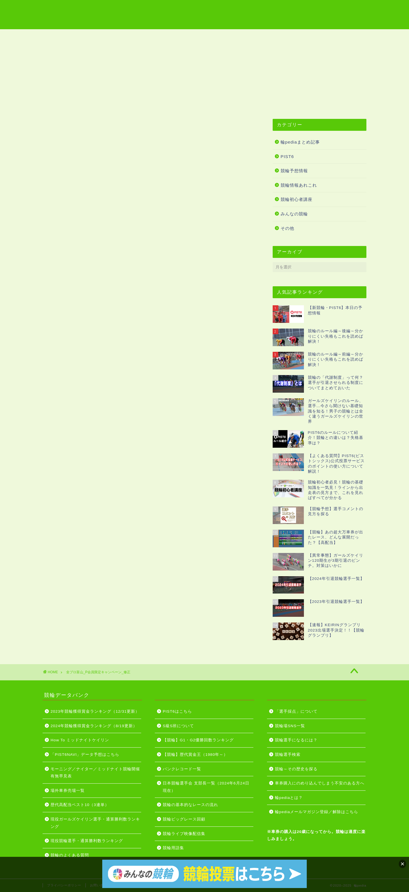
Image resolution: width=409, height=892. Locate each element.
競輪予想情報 (294, 170)
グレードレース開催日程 (237, 36)
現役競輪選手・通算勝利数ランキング (87, 841)
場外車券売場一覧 (68, 790)
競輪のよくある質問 (70, 855)
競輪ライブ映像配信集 (175, 36)
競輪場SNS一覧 (290, 726)
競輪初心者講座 (296, 199)
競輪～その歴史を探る (296, 769)
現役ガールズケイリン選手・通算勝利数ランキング (95, 823)
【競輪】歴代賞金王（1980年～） (195, 754)
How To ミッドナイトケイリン (80, 740)
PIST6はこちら (342, 36)
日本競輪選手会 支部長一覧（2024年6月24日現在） (206, 787)
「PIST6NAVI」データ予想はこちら (85, 754)
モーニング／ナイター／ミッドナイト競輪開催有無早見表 (95, 773)
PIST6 (287, 156)
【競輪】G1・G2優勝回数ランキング (198, 740)
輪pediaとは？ (289, 798)
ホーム (57, 36)
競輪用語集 (127, 36)
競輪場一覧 (90, 36)
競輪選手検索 (288, 754)
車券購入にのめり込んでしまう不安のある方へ (319, 783)
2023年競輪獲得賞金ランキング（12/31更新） (95, 711)
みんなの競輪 (294, 213)
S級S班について (178, 726)
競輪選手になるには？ (296, 740)
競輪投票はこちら (294, 36)
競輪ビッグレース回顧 (184, 819)
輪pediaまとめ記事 (300, 142)
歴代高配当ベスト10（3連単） (80, 805)
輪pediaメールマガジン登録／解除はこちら (316, 812)
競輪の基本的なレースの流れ (190, 805)
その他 (287, 228)
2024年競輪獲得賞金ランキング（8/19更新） (94, 726)
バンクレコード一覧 (182, 769)
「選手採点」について (296, 711)
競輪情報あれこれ (299, 185)
